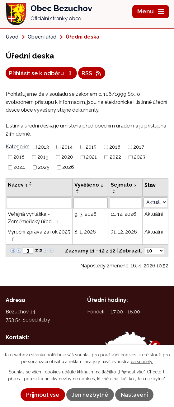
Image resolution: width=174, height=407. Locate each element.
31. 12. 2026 (124, 232)
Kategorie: (17, 147)
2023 (139, 157)
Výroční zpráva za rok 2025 (39, 235)
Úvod (12, 37)
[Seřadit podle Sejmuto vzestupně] (114, 190)
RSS (92, 73)
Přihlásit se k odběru (41, 73)
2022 (115, 157)
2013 (43, 147)
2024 (19, 167)
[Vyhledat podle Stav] (155, 202)
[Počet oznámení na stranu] (154, 250)
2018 (19, 157)
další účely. (142, 361)
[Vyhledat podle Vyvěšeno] (90, 202)
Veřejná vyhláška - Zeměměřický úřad (35, 217)
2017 (138, 147)
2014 (67, 147)
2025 (43, 167)
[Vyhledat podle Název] (39, 202)
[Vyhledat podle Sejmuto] (125, 202)
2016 (114, 147)
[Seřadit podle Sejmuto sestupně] (114, 192)
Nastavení (134, 394)
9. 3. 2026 (85, 214)
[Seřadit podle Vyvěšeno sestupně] (77, 192)
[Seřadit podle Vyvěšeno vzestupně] (77, 190)
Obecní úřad (42, 37)
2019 (43, 157)
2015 (91, 147)
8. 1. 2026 (85, 232)
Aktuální (153, 214)
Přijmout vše (42, 394)
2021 (91, 157)
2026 (68, 167)
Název (17, 185)
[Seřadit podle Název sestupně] (30, 185)
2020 (67, 157)
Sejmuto (124, 185)
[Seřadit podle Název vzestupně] (30, 182)
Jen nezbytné (90, 394)
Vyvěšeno (88, 185)
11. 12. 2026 (123, 214)
